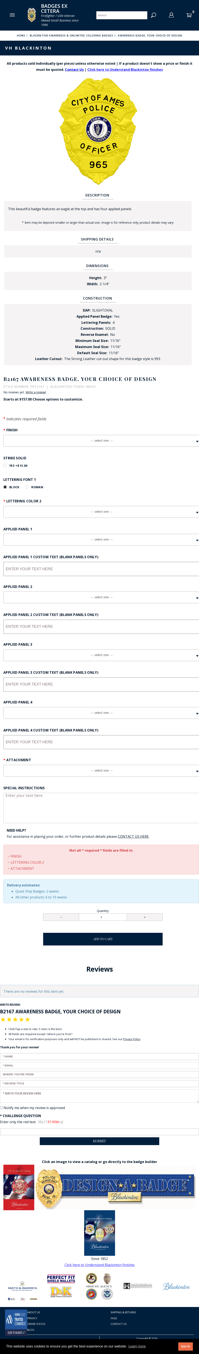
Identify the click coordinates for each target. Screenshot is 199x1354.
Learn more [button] (137, 1346)
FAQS (114, 1318)
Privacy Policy (131, 1039)
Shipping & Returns (123, 1312)
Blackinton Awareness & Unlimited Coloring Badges (71, 35)
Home (21, 35)
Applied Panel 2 (17, 586)
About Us (33, 1312)
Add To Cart (103, 939)
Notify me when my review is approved (34, 1107)
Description (97, 195)
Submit (99, 1141)
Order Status (36, 1324)
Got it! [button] (185, 1346)
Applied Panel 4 (17, 702)
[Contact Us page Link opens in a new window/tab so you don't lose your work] (133, 837)
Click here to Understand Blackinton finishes (125, 69)
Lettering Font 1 (19, 479)
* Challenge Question (20, 1115)
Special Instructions (24, 788)
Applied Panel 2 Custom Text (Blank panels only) (50, 614)
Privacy (32, 1318)
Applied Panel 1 (17, 529)
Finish (12, 430)
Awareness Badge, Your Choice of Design (150, 35)
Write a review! (36, 392)
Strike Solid (14, 458)
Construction (97, 298)
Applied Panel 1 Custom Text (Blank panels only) (50, 557)
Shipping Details (97, 239)
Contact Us (118, 1324)
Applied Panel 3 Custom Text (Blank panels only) (50, 672)
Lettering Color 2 (23, 501)
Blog (30, 1330)
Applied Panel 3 (17, 644)
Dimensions (97, 266)
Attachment (18, 760)
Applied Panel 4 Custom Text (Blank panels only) (50, 730)
